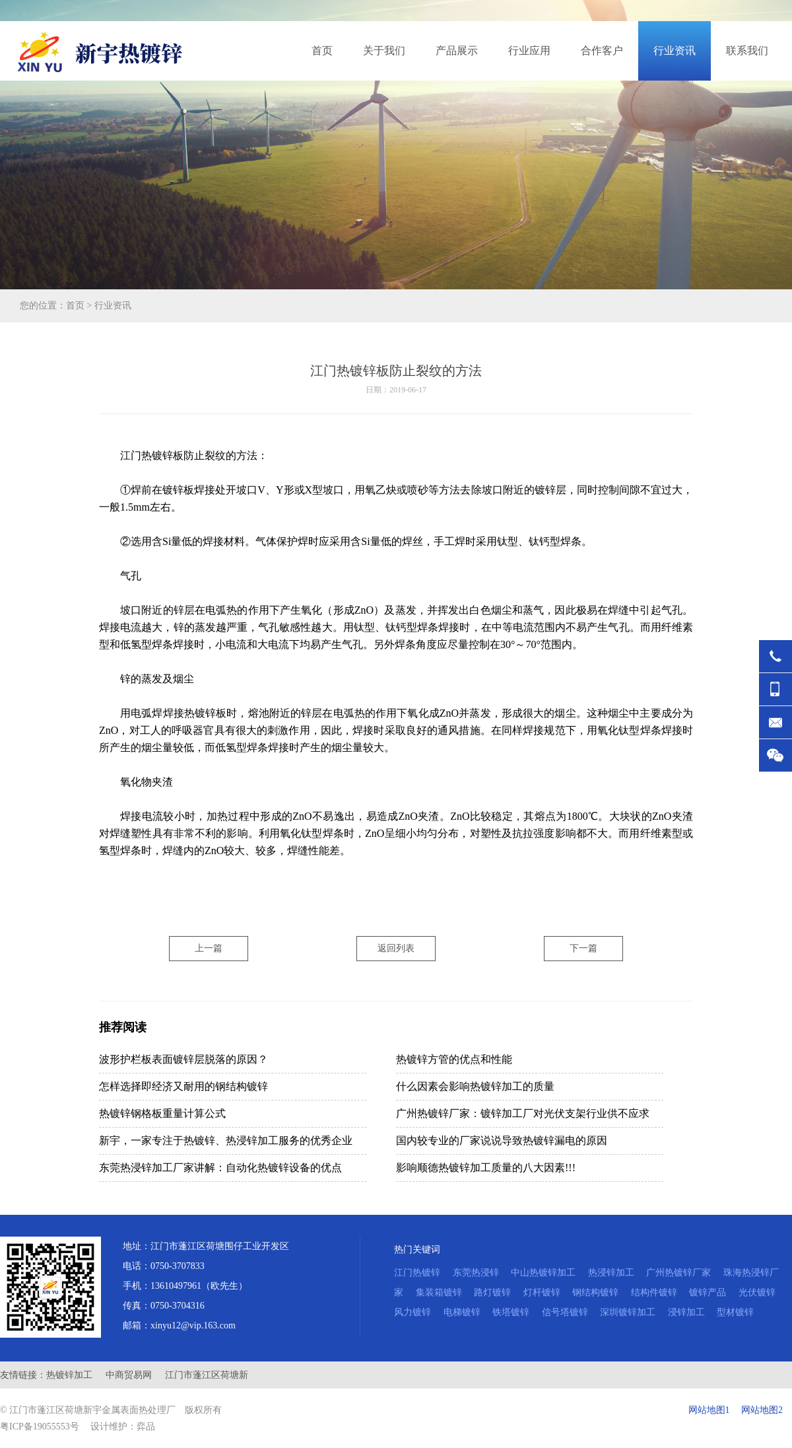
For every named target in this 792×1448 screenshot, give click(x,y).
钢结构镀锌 (595, 1292)
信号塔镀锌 (565, 1312)
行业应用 (529, 50)
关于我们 (384, 50)
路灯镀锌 (492, 1292)
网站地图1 (709, 1410)
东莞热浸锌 (476, 1273)
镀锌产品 (707, 1292)
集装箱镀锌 (439, 1292)
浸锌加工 (686, 1312)
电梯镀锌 (462, 1312)
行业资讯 (674, 50)
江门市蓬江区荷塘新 (206, 1375)
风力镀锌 (412, 1312)
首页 (322, 50)
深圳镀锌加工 (627, 1312)
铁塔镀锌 (510, 1312)
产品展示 (457, 50)
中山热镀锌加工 (543, 1273)
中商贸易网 (129, 1375)
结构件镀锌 (654, 1292)
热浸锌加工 (611, 1273)
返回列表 (396, 948)
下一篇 (583, 948)
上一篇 (208, 948)
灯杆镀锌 (541, 1292)
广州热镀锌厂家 (678, 1273)
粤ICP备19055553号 (39, 1426)
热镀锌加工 (69, 1375)
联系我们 (747, 50)
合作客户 (602, 50)
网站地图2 (762, 1410)
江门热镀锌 (417, 1273)
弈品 (146, 1426)
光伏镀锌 (757, 1292)
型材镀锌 (735, 1312)
